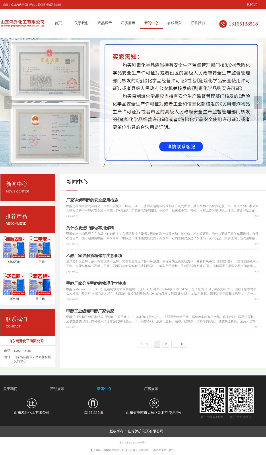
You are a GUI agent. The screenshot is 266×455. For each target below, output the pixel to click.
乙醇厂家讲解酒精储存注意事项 (94, 255)
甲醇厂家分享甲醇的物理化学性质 (96, 283)
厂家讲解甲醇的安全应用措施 (92, 200)
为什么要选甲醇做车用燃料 (90, 228)
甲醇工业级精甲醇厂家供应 (90, 311)
